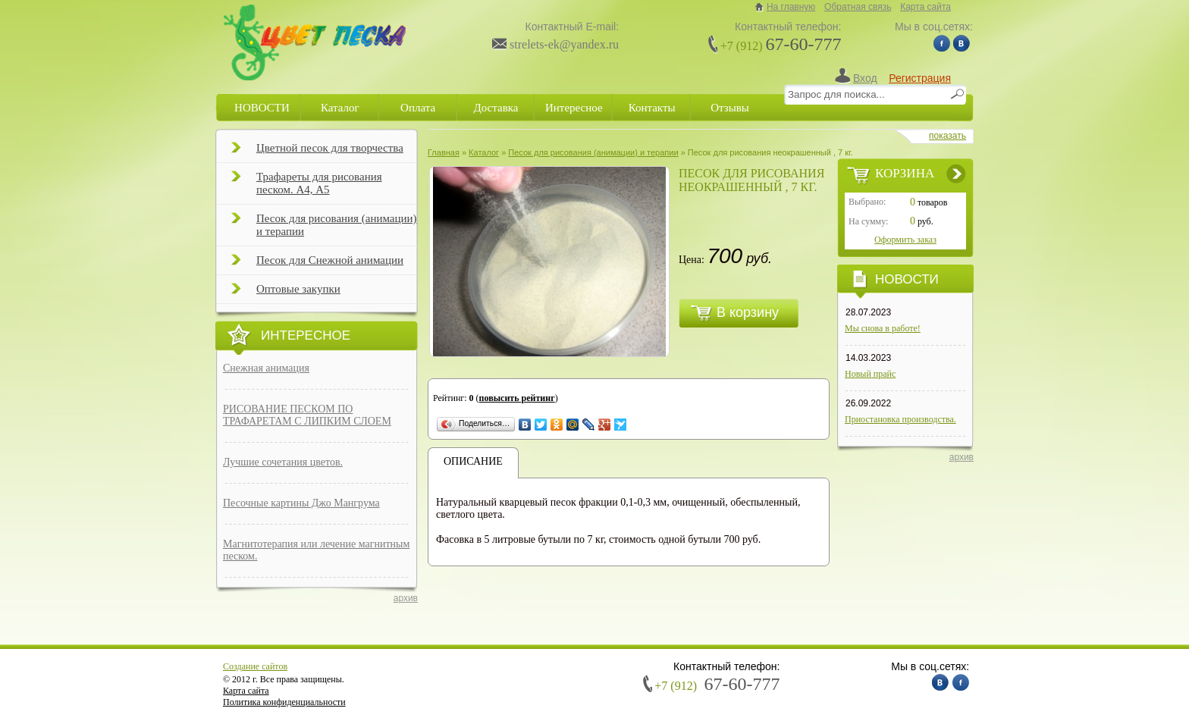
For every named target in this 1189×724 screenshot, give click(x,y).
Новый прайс (870, 373)
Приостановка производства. (900, 419)
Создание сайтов (255, 666)
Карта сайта (925, 7)
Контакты (652, 108)
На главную (791, 7)
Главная (444, 152)
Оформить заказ (905, 239)
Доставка (495, 108)
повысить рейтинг (517, 398)
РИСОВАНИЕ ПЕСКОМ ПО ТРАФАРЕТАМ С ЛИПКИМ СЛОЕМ (307, 415)
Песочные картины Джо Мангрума (301, 503)
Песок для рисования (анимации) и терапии (324, 224)
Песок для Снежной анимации (317, 264)
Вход (865, 78)
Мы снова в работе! (883, 328)
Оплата (417, 108)
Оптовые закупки (285, 293)
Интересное (574, 108)
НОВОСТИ (262, 108)
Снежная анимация (266, 368)
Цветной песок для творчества (317, 152)
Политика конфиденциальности (284, 702)
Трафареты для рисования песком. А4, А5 (306, 183)
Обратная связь (857, 7)
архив (406, 598)
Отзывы (730, 108)
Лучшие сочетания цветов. (283, 462)
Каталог (340, 108)
